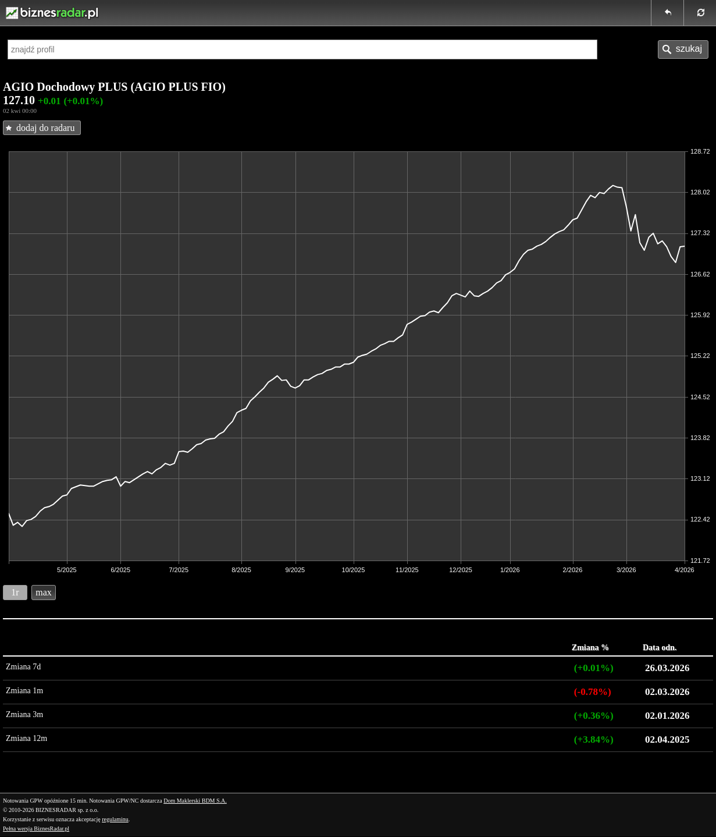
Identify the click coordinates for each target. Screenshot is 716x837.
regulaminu (115, 819)
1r (15, 592)
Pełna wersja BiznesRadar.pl (36, 828)
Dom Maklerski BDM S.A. (195, 800)
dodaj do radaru (45, 128)
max (43, 592)
